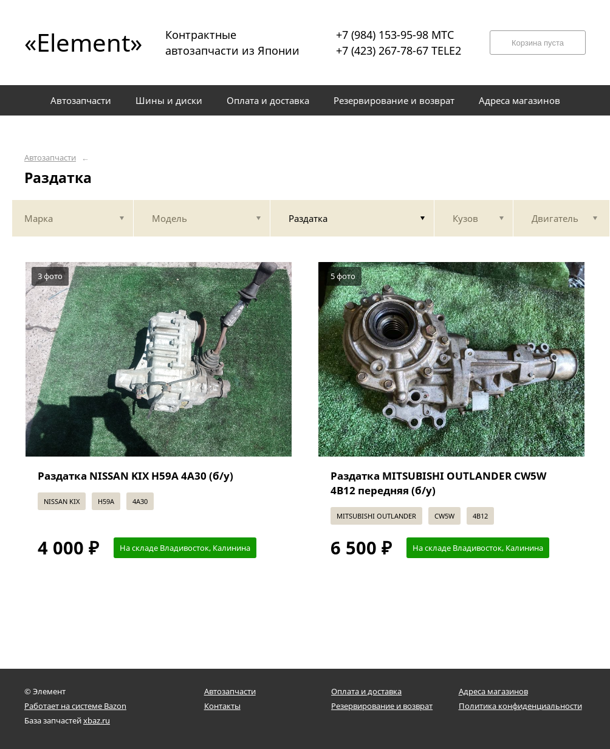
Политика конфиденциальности (520, 705)
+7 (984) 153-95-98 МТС (395, 34)
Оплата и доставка (366, 691)
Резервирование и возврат (382, 705)
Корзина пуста (538, 42)
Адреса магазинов (493, 691)
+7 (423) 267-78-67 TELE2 (398, 50)
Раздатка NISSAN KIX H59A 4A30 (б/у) (135, 476)
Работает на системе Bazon (75, 705)
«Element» (79, 42)
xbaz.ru (96, 720)
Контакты (222, 705)
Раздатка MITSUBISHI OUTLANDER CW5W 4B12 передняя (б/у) (438, 483)
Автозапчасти (50, 158)
